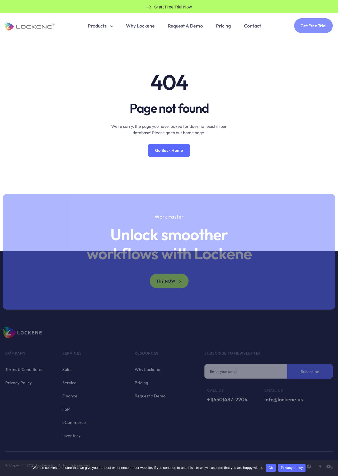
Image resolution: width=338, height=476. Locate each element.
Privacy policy (292, 468)
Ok (271, 468)
